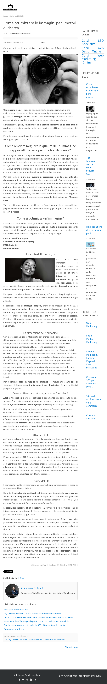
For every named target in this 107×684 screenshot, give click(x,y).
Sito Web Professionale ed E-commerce (93, 401)
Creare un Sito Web (91, 417)
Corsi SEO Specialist (93, 42)
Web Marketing (91, 324)
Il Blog (21, 578)
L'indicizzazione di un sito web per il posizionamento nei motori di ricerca (38, 617)
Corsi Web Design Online (93, 49)
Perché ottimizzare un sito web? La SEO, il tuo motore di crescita (34, 625)
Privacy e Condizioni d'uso (16, 609)
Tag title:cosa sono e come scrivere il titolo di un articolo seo (32, 613)
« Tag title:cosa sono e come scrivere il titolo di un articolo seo (35, 639)
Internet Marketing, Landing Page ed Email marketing (92, 359)
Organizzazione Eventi (14, 629)
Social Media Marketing (91, 339)
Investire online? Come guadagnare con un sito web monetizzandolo (36, 621)
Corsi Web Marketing (93, 57)
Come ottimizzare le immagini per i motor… (92, 90)
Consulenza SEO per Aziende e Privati (92, 381)
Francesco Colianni (32, 588)
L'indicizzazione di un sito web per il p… (94, 230)
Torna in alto (71, 647)
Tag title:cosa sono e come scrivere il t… (91, 165)
